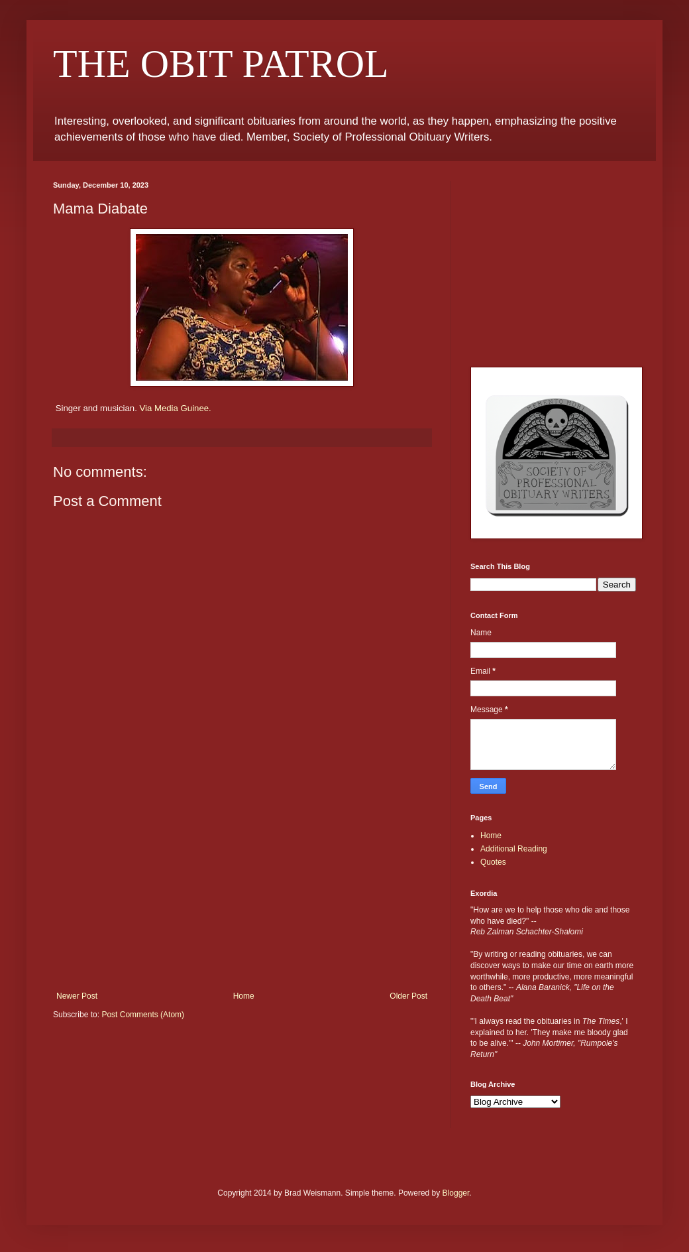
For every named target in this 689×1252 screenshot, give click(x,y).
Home (243, 996)
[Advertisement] (241, 892)
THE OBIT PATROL (221, 64)
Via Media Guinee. (175, 408)
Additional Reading (513, 848)
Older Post (408, 996)
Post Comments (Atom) (142, 1014)
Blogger (456, 1193)
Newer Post (76, 996)
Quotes (493, 862)
